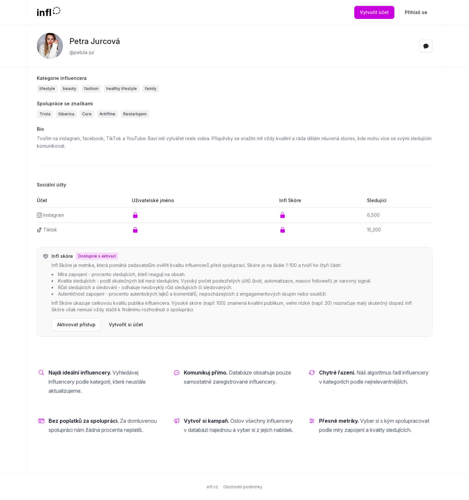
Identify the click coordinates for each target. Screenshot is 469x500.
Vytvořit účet (374, 12)
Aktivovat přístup (76, 324)
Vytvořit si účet (126, 324)
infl (44, 12)
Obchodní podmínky (242, 486)
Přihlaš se (416, 12)
